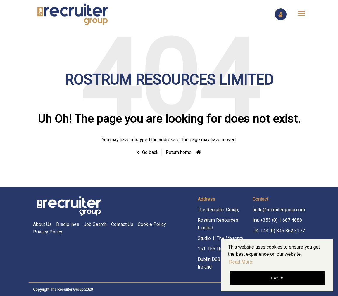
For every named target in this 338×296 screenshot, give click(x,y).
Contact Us (122, 224)
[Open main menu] (299, 13)
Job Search (95, 224)
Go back (150, 152)
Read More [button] (240, 261)
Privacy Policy (47, 232)
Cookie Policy (152, 224)
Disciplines (67, 224)
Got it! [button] (277, 278)
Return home (179, 152)
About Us (42, 224)
